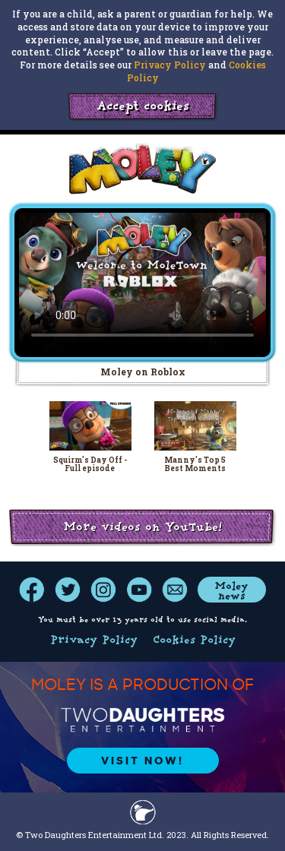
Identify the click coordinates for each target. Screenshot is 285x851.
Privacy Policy (170, 65)
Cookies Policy (194, 640)
